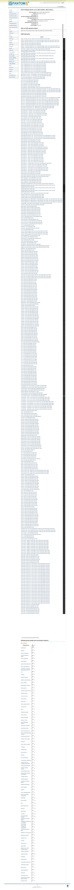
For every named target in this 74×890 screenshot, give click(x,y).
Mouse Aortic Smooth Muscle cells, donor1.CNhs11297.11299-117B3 (34, 109)
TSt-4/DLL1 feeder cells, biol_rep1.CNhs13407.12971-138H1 (32, 194)
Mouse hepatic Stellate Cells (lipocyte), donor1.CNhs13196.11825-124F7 (35, 176)
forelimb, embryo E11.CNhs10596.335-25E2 (29, 263)
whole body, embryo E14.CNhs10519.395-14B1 (30, 560)
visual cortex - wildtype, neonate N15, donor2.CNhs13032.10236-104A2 (35, 541)
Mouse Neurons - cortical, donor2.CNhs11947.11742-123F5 (32, 144)
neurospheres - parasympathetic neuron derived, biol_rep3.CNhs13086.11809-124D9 (37, 404)
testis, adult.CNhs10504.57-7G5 (27, 490)
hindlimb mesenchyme (25, 738)
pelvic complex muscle (25, 704)
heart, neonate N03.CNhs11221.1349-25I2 (29, 292)
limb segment (23, 661)
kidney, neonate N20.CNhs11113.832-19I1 (29, 337)
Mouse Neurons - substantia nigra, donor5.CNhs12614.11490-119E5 (34, 164)
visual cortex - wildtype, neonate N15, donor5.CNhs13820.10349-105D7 (35, 544)
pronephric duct (24, 880)
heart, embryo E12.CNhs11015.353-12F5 (29, 280)
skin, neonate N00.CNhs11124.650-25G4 (29, 452)
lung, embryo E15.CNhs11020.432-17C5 (28, 369)
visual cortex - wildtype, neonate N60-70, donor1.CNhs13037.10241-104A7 (35, 550)
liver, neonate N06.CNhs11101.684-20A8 (29, 356)
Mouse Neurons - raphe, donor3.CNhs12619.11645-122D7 (32, 157)
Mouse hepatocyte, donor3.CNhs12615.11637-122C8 (31, 179)
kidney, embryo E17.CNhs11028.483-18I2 (29, 331)
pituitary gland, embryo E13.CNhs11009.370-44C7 (30, 438)
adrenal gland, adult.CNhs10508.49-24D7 (29, 206)
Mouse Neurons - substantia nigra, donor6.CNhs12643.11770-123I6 (34, 166)
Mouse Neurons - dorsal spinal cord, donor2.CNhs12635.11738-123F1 (34, 147)
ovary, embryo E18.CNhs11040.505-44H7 (29, 413)
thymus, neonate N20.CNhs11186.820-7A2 (29, 522)
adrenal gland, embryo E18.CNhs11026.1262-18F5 (30, 212)
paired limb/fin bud (24, 805)
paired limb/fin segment (25, 663)
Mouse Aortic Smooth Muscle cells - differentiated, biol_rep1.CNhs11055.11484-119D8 (37, 106)
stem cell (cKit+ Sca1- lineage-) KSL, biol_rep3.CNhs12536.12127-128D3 (35, 473)
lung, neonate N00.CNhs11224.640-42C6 (29, 375)
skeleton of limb (24, 720)
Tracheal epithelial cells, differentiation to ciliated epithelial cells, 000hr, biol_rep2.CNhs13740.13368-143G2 (41, 200)
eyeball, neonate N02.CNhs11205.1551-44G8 (29, 260)
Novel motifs (11, 59)
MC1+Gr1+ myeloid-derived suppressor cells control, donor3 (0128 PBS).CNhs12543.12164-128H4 (40, 104)
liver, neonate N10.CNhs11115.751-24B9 (29, 359)
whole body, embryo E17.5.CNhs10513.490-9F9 (30, 604)
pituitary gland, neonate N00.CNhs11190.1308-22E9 (31, 445)
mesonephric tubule (25, 864)
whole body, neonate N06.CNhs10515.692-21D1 (30, 611)
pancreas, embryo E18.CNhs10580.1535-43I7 (29, 425)
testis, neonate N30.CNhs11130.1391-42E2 (29, 505)
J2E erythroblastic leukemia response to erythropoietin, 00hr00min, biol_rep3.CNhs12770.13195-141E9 (40, 91)
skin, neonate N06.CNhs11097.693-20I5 (28, 455)
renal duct (23, 872)
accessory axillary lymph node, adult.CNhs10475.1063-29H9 (32, 204)
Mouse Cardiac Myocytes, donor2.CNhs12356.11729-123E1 (32, 125)
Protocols (11, 69)
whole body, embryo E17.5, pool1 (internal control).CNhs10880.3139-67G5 (35, 582)
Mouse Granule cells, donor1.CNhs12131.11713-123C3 (31, 128)
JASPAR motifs (11, 61)
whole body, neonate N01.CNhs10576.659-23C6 (30, 610)
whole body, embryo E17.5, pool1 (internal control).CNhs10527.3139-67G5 (35, 568)
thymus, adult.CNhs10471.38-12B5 (27, 506)
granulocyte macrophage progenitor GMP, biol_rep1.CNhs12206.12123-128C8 (36, 274)
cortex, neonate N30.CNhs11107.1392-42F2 (29, 241)
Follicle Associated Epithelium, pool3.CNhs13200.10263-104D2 (33, 78)
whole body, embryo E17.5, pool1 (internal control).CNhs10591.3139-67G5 (35, 569)
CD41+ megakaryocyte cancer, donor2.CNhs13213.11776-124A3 (33, 65)
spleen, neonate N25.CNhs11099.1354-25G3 (29, 468)
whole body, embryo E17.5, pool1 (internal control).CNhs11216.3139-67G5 (35, 600)
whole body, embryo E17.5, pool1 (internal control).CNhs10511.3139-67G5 (35, 566)
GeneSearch (41, 2)
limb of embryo (24, 787)
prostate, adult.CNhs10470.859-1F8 (28, 449)
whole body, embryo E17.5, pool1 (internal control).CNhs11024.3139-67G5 (35, 585)
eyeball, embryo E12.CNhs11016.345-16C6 (29, 251)
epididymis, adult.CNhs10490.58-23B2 (28, 248)
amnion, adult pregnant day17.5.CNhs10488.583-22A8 (31, 216)
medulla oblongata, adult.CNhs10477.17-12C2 (30, 391)
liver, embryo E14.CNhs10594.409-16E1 (28, 346)
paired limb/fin (24, 800)
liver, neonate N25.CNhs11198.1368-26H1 (29, 362)
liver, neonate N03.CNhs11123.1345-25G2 (29, 355)
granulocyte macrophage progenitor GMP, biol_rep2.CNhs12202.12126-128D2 (36, 276)
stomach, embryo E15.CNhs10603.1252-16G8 (30, 477)
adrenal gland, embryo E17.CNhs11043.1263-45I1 (30, 210)
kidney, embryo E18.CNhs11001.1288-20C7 (29, 333)
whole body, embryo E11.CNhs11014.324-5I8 (29, 554)
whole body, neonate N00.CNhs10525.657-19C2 (30, 608)
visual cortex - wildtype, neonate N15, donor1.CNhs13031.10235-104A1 (35, 540)
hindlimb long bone (24, 712)
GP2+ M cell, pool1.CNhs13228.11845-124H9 (29, 80)
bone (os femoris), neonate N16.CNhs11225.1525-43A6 (31, 222)
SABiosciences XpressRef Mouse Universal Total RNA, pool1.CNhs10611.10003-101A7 (37, 183)
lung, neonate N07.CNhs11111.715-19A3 (29, 378)
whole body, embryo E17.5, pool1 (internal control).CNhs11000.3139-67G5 (35, 584)
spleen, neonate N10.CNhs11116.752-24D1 (29, 465)
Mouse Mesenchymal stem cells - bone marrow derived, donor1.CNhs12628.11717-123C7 (38, 135)
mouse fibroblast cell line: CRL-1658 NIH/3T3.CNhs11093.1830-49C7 (34, 394)
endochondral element (25, 736)
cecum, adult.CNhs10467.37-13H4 (27, 225)
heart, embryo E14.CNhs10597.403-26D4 (29, 283)
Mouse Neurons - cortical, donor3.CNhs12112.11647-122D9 (32, 145)
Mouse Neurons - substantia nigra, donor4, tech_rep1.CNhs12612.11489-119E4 (36, 163)
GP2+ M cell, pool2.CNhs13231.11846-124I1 (29, 81)
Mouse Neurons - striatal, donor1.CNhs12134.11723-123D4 (32, 158)
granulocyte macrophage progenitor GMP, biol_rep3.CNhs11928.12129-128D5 (36, 277)
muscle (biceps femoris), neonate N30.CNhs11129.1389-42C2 (33, 395)
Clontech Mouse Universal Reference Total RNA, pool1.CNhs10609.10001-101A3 (36, 72)
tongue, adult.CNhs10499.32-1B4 (27, 527)
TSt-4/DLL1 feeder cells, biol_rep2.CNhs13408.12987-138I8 (32, 196)
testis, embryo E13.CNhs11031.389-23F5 (29, 492)
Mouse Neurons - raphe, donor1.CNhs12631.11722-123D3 (32, 154)
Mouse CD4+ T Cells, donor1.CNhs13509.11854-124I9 (31, 120)
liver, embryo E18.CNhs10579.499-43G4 (28, 352)
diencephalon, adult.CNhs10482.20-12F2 (29, 242)
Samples (10, 21)
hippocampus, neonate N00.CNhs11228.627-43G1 (30, 302)
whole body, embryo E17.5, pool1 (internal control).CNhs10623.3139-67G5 (35, 572)
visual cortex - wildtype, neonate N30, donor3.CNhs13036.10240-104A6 (35, 549)
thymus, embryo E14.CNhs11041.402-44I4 (29, 508)
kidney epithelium (24, 870)
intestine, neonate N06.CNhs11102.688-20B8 (29, 318)
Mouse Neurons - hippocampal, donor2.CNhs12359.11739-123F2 (33, 151)
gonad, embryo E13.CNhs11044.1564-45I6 (29, 273)
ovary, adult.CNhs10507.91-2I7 (27, 411)
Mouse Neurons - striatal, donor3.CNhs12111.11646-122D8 (32, 161)
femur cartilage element (25, 792)
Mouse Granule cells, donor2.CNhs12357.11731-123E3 (31, 129)
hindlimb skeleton (24, 779)
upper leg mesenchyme (25, 765)
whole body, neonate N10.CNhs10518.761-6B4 (30, 613)
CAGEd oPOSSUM (12, 63)
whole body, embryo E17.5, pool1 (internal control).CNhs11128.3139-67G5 (35, 595)
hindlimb (22, 674)
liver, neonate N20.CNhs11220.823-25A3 (29, 360)
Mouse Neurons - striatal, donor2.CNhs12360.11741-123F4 (32, 160)
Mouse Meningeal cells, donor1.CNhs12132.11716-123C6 (32, 132)
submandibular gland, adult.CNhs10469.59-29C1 (30, 489)
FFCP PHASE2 (61, 6)
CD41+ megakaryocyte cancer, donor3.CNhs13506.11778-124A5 (33, 66)
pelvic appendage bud (25, 666)
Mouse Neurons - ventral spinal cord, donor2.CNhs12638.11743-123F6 (34, 169)
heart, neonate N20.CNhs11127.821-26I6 (29, 296)
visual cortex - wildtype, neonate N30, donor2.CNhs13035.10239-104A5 (35, 547)
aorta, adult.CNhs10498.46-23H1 (27, 217)
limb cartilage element (25, 771)
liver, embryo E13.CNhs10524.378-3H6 (28, 344)
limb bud (22, 808)
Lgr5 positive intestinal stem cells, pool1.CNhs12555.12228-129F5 (33, 93)
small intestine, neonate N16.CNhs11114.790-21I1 (30, 458)
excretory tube (24, 859)
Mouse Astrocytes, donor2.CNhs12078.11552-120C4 (31, 116)
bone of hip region (24, 717)
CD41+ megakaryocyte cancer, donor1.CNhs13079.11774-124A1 (33, 64)
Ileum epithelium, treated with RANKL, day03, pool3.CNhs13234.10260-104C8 (36, 87)
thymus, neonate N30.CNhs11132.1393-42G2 (29, 525)
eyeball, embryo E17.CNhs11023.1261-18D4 (29, 255)
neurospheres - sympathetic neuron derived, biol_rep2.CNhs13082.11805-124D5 (36, 407)
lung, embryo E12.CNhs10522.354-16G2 (28, 366)
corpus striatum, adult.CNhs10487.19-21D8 (29, 236)
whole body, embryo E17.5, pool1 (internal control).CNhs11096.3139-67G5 (35, 592)
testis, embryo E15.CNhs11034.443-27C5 (29, 493)
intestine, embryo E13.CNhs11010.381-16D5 (29, 308)
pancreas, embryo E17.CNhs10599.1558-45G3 (30, 423)
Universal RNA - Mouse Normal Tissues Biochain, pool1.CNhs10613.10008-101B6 (36, 203)
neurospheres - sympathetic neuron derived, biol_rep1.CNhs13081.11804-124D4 (36, 406)
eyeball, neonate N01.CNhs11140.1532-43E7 (29, 258)
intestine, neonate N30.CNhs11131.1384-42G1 (30, 325)
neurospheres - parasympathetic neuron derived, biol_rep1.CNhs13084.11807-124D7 (37, 401)
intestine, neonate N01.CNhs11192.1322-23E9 (30, 317)
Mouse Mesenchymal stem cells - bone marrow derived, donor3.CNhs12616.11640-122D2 (38, 138)
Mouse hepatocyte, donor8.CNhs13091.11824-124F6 (31, 182)
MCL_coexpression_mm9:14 (42, 20)
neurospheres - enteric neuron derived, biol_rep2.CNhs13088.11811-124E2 (35, 398)
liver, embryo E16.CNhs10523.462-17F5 (28, 349)
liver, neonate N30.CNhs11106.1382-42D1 (29, 363)
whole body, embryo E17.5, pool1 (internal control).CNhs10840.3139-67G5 (35, 579)
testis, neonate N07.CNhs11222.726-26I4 (29, 500)
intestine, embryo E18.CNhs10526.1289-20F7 (29, 314)
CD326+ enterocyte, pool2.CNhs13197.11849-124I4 (31, 44)
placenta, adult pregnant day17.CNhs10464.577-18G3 (31, 448)
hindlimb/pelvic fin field (25, 685)
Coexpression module (13, 25)
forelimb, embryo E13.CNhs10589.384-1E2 (29, 266)
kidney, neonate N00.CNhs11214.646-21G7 (29, 334)
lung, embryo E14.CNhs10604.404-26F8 (28, 368)
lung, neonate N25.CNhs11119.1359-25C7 (29, 382)
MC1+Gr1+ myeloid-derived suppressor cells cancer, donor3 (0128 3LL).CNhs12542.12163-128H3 (40, 100)
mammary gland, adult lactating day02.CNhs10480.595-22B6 (33, 388)
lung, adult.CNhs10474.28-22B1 (27, 365)
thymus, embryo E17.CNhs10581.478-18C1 (29, 512)
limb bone (23, 741)
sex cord (22, 840)
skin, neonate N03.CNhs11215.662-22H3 (29, 454)
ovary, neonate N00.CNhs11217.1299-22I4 (29, 414)
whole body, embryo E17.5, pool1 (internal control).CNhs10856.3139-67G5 (35, 581)
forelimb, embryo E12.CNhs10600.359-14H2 (29, 264)
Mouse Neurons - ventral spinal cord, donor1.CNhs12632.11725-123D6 (34, 167)
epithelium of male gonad (26, 832)
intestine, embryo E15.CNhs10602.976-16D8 (29, 309)
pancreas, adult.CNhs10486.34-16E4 (28, 417)
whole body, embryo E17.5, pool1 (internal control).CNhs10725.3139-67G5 (35, 576)
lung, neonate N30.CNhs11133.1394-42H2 (29, 384)
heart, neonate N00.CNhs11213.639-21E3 (29, 290)
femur (22, 709)
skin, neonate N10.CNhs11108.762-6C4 (28, 457)
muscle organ (23, 698)
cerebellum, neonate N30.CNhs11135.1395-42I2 (30, 228)
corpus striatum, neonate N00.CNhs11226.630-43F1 (31, 238)
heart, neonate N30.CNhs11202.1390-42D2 (29, 299)
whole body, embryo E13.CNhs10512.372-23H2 (30, 557)
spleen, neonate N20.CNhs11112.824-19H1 (29, 467)
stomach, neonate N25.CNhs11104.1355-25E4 (30, 486)
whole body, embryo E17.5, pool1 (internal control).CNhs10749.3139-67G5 (35, 578)
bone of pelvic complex (25, 744)
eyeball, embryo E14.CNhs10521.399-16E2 (29, 252)
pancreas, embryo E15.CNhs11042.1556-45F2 (30, 420)
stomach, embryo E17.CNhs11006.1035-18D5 (30, 480)
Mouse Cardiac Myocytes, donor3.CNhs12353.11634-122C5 (32, 126)
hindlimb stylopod (24, 677)
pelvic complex (24, 682)
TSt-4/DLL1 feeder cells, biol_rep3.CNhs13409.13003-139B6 (32, 197)
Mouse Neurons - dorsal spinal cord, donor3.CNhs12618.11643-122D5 (34, 148)
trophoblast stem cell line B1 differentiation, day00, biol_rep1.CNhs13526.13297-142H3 (38, 528)
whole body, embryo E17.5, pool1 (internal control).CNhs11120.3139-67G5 (35, 594)
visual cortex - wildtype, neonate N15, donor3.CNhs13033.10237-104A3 (35, 543)
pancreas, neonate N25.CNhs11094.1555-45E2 (30, 432)
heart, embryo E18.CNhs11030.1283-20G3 (29, 289)
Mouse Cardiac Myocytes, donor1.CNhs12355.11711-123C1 (32, 123)
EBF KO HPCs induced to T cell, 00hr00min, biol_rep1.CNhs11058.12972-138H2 (36, 74)
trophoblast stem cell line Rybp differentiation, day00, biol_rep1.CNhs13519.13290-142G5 (38, 531)
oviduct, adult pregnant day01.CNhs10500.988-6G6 (31, 416)
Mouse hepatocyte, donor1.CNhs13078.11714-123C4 (31, 177)
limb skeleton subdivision (26, 760)
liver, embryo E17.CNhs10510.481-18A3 (28, 350)
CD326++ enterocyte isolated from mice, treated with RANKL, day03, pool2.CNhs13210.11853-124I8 (40, 47)
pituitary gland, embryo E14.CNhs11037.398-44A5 (30, 439)
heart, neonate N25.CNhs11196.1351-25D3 (29, 298)
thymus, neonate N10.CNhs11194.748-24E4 (29, 521)
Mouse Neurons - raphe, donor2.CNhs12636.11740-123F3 (32, 155)
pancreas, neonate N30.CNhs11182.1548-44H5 (30, 433)
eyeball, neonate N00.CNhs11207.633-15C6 (29, 257)
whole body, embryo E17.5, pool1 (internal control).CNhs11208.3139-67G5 (35, 598)
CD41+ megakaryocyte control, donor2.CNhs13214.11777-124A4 (33, 69)
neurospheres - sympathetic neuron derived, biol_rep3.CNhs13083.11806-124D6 (36, 409)
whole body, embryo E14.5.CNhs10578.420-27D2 (30, 559)
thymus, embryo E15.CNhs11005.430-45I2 (29, 509)
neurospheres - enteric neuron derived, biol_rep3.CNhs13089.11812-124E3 (35, 400)
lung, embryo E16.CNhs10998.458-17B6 (28, 371)
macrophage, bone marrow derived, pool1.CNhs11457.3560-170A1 (34, 385)
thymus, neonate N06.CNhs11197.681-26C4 (29, 518)
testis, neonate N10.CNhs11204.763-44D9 (29, 502)
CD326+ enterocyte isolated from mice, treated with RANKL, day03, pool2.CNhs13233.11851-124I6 (40, 41)
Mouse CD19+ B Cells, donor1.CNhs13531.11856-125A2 (32, 119)
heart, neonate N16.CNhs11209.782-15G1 (29, 295)
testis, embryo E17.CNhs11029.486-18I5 (29, 496)
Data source (11, 67)
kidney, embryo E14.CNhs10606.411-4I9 (29, 327)
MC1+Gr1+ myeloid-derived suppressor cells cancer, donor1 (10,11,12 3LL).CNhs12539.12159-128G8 (40, 97)
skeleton (22, 789)
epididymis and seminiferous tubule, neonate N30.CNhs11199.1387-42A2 (35, 247)
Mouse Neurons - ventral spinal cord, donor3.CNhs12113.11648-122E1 (34, 170)
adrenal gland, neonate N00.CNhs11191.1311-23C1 (31, 213)
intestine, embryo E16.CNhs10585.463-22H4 (29, 311)
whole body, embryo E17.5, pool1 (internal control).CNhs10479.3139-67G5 (35, 563)
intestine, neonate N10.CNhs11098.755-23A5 (29, 321)
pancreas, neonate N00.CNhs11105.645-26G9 (30, 426)
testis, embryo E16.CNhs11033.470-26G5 (29, 495)
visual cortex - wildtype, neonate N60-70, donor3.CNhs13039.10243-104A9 (35, 553)
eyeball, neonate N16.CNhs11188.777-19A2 (29, 261)
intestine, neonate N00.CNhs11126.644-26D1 (29, 315)
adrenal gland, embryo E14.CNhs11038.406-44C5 (30, 207)
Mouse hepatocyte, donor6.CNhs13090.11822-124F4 (31, 180)
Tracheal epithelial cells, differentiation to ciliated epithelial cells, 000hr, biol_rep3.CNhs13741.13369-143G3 (41, 201)
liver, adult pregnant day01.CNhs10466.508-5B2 (30, 341)
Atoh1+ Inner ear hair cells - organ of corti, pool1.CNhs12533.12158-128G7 (35, 38)
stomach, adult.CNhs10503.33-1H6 (27, 474)
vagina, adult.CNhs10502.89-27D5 (27, 537)
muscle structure (24, 696)
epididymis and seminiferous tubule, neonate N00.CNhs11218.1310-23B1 (35, 245)
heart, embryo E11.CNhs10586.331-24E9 (29, 279)
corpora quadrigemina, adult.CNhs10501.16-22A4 (30, 235)
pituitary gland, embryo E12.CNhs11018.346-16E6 (30, 436)
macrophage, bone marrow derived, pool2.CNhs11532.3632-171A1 (34, 387)
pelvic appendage (24, 658)
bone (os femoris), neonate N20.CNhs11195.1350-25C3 (31, 223)
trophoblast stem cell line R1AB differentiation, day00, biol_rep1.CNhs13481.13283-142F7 (38, 530)
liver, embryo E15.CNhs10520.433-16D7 (28, 347)
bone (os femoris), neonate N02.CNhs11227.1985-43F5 (31, 220)
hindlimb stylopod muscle (26, 690)
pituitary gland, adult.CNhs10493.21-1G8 (29, 435)
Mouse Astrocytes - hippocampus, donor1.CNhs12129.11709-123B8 (34, 113)
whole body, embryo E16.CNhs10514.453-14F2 (30, 562)
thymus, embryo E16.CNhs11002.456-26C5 (29, 511)
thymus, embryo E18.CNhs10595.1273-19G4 (29, 514)
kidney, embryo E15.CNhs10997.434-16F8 (29, 328)
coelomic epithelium (25, 851)
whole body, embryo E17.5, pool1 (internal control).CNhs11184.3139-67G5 (35, 597)
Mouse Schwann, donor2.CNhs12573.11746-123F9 (30, 173)
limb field (23, 813)
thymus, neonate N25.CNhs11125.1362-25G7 (29, 524)
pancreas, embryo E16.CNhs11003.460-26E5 (29, 422)
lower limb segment (25, 653)
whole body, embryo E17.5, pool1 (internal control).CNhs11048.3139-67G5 (35, 588)
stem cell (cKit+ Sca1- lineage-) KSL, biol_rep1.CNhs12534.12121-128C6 (35, 470)
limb (22, 803)
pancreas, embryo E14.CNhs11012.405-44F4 (29, 419)
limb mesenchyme (24, 757)
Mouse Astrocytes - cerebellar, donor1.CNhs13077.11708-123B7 (33, 110)
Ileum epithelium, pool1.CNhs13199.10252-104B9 (30, 84)
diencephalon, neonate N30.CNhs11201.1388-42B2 (31, 244)
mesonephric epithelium (25, 862)
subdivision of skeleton (25, 725)
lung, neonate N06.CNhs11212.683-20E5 (29, 376)
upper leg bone (24, 714)
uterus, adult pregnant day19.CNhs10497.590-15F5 (31, 534)
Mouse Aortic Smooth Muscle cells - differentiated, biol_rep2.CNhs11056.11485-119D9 (37, 107)
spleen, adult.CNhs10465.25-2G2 (27, 461)
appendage (23, 797)
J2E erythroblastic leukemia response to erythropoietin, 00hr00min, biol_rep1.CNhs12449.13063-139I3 (40, 88)
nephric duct (23, 867)
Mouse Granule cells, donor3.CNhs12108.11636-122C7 (31, 131)
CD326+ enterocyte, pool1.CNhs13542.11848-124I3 (31, 43)
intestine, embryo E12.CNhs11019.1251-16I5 (29, 306)
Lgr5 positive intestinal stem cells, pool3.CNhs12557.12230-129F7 (33, 96)
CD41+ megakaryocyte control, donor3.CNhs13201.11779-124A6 (33, 71)
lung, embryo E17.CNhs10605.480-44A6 (28, 372)
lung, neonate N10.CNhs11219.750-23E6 (29, 379)
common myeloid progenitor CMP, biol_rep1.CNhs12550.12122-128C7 (34, 231)
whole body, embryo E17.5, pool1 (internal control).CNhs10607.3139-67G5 (35, 570)
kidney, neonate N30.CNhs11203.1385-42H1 (29, 340)
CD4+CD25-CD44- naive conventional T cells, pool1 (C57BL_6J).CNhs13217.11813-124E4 (38, 61)
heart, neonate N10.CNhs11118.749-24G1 (29, 293)
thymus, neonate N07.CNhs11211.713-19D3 (29, 519)
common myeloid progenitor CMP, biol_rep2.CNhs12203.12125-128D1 (34, 232)
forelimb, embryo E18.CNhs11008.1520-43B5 (29, 271)
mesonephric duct (24, 875)
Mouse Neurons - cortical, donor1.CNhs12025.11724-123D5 (32, 142)
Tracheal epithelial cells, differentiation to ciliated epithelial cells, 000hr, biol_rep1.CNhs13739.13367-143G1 (41, 198)
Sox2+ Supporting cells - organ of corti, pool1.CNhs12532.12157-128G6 (35, 193)
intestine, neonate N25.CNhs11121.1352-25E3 (30, 324)
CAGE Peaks (11, 38)
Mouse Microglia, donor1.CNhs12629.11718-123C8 (30, 139)
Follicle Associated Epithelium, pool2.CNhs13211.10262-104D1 (33, 77)
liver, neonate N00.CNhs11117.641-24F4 (29, 353)
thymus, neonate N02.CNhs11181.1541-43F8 (29, 515)
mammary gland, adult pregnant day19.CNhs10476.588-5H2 (32, 390)
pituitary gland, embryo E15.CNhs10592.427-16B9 (30, 441)
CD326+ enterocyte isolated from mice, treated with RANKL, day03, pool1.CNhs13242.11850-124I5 (40, 40)
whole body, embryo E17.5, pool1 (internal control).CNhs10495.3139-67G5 (35, 565)
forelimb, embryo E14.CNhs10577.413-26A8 (29, 267)
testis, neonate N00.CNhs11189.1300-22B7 (29, 499)
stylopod (22, 650)
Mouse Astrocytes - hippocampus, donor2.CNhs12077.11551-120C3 (34, 115)
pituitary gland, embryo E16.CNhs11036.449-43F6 (30, 442)
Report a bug (34, 887)
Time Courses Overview (13, 17)
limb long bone (24, 752)
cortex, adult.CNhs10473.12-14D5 (27, 239)
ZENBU (38, 25)
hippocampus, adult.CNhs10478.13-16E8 (29, 301)
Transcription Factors (13, 23)
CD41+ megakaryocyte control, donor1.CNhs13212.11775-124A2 (33, 68)
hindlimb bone (23, 749)
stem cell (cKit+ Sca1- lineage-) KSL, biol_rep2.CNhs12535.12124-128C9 (35, 471)
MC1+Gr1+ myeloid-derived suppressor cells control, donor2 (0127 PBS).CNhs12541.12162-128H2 (40, 103)
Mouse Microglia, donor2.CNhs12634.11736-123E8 (30, 141)
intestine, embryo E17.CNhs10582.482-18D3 (29, 312)
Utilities (10, 71)
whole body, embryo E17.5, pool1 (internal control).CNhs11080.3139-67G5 (35, 591)
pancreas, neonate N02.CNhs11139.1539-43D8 (30, 429)
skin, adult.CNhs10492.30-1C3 (27, 451)
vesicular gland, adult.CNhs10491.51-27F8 (29, 538)
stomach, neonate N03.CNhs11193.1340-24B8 (30, 483)
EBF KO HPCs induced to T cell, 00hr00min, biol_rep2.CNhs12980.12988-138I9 (36, 75)
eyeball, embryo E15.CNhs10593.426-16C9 (29, 254)
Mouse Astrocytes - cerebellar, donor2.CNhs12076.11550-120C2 (33, 112)
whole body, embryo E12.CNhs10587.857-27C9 (30, 556)
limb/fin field (23, 811)
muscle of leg (23, 706)
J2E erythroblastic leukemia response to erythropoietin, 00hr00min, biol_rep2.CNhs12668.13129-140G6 (41, 90)
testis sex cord (24, 843)
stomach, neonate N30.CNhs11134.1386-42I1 (30, 487)
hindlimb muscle (24, 693)
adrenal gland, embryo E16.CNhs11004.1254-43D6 (31, 209)
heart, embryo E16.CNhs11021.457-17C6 (29, 286)
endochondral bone (24, 728)
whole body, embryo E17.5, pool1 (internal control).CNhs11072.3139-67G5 (35, 589)
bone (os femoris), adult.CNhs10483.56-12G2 (29, 219)
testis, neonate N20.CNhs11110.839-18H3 (29, 503)
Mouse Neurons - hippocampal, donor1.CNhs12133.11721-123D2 (33, 150)
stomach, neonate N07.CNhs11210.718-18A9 (29, 484)
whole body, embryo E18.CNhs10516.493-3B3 (30, 607)
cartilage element (24, 776)
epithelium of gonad (25, 835)
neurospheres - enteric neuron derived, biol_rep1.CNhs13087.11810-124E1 (35, 397)
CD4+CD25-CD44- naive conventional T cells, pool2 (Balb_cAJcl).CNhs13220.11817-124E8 (38, 62)
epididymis (23, 856)
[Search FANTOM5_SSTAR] (52, 2)
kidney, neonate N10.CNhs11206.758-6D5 (29, 336)
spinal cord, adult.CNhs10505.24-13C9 (28, 460)
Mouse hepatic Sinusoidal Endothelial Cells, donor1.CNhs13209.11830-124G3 (36, 174)
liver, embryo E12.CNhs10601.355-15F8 (28, 343)
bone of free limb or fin (25, 730)
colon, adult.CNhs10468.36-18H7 (27, 229)
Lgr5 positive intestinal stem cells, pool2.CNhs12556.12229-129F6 (33, 94)
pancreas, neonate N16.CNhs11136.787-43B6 (30, 430)
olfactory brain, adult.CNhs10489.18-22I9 (29, 410)
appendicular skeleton (25, 784)
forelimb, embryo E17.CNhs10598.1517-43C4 (29, 270)
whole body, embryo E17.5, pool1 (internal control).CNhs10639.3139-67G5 (35, 573)
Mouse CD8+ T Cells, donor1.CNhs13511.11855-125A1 (31, 122)
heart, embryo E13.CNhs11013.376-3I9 (28, 282)
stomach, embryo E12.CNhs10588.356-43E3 (29, 476)
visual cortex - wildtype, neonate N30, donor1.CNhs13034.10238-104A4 (35, 546)
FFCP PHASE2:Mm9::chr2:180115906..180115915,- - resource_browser (18, 2)
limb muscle (23, 701)
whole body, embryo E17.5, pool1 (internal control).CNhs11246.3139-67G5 (35, 601)
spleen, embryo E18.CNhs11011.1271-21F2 (29, 464)
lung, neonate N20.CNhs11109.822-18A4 (29, 381)
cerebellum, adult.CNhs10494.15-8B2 (28, 226)
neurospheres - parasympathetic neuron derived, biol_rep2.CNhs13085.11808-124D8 (37, 403)
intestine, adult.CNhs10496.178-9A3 (28, 305)
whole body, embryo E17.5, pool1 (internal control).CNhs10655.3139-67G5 (35, 575)
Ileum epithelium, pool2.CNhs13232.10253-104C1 (30, 85)
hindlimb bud (23, 647)
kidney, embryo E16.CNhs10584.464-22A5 (29, 330)
